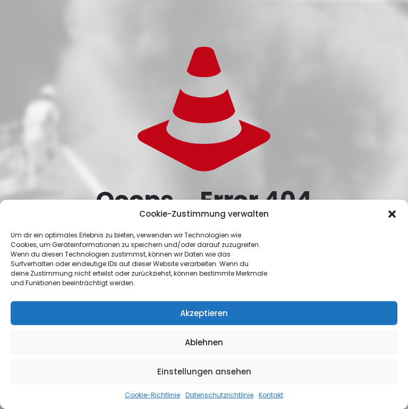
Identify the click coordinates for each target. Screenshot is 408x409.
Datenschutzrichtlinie (219, 394)
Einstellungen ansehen (204, 371)
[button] (392, 214)
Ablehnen (204, 342)
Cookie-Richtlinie (152, 394)
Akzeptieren (204, 313)
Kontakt (271, 394)
